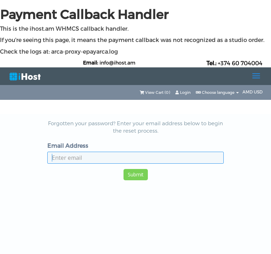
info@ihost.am (118, 63)
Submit (136, 174)
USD (258, 91)
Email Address (67, 145)
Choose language (217, 92)
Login (183, 92)
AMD (248, 91)
